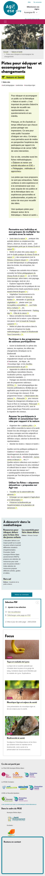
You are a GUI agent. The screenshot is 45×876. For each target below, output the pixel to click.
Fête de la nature (20, 313)
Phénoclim (21, 398)
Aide (29, 2)
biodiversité (28, 457)
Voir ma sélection (14, 612)
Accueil (5, 52)
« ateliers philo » (27, 426)
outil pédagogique (8, 85)
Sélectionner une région (33, 8)
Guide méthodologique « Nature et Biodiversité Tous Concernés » (22, 331)
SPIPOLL (10, 385)
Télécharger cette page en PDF (19, 615)
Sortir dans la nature (17, 239)
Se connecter (37, 2)
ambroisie (19, 85)
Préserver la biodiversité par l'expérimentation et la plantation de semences (20, 505)
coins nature (30, 252)
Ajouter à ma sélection (17, 607)
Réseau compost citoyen (16, 260)
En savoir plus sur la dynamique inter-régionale (19, 804)
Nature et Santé (17, 52)
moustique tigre (30, 85)
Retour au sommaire (22, 595)
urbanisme (21, 452)
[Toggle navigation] (5, 21)
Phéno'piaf (33, 404)
